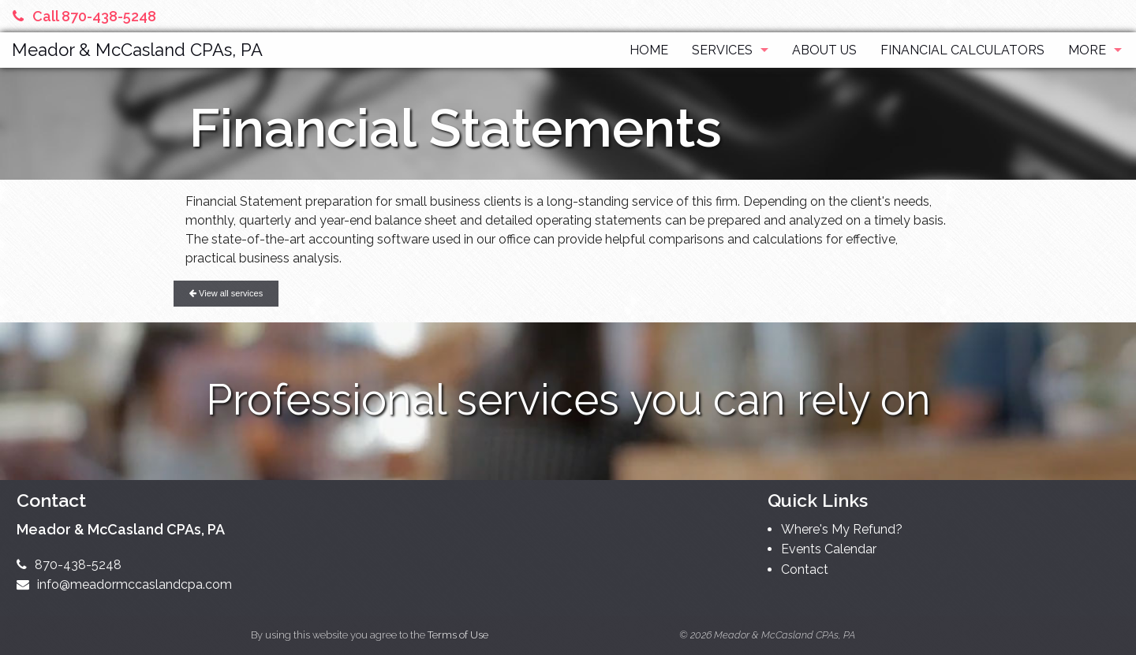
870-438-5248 (69, 564)
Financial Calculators (962, 50)
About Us (824, 50)
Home (649, 50)
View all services (226, 293)
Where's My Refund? (841, 529)
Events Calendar (828, 548)
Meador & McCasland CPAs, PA (137, 49)
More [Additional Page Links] (1087, 50)
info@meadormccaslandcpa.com (124, 584)
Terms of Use (458, 635)
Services (722, 50)
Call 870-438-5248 (84, 16)
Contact (804, 569)
